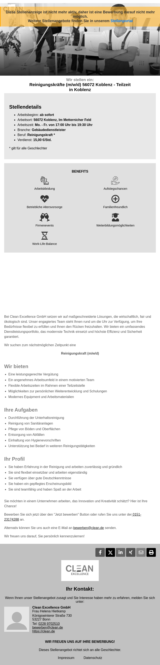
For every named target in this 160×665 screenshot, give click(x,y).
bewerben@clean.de (88, 528)
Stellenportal (122, 21)
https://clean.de (43, 631)
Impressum (66, 658)
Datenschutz (93, 658)
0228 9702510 (49, 624)
